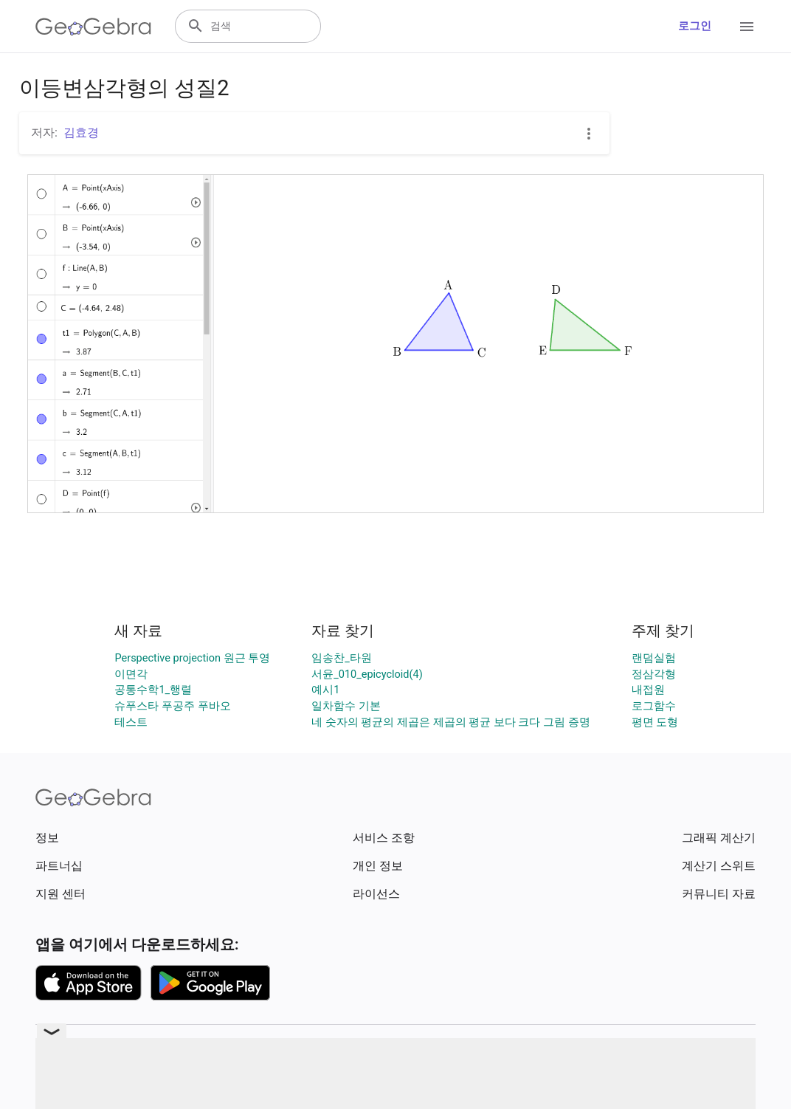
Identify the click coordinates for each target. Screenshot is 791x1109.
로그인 (694, 26)
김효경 (81, 133)
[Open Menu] (747, 26)
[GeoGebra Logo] (93, 26)
